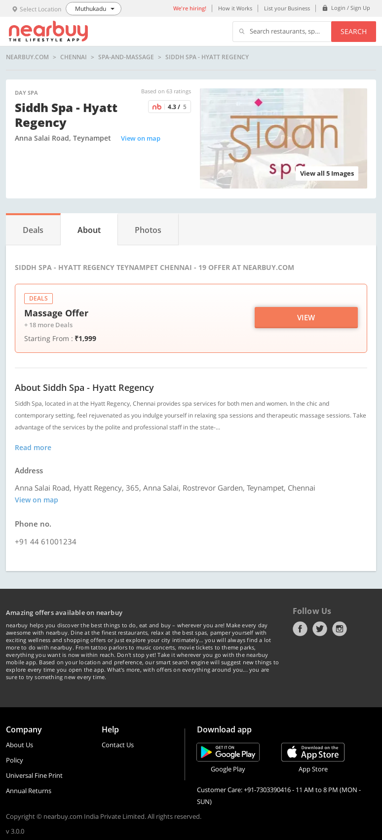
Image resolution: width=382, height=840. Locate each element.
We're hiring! (189, 8)
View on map (140, 138)
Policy (14, 760)
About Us (19, 744)
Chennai (73, 57)
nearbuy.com (27, 57)
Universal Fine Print (34, 775)
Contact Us (118, 744)
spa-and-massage (126, 57)
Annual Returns (28, 790)
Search (354, 31)
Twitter (319, 628)
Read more (33, 447)
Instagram (339, 628)
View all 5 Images (327, 173)
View (306, 317)
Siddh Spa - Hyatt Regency (207, 57)
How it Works (235, 8)
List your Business (287, 8)
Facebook (300, 628)
